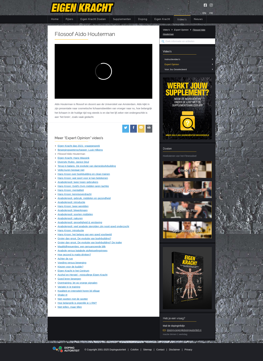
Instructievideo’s (172, 59)
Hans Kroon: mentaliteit (71, 190)
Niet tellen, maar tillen (70, 306)
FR (211, 13)
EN (204, 13)
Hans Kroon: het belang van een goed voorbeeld (85, 234)
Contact (160, 349)
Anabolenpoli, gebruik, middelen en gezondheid (84, 198)
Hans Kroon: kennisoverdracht (75, 194)
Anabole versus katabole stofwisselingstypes (83, 250)
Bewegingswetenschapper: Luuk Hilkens (80, 149)
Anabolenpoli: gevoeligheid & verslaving (80, 222)
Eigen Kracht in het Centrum (73, 270)
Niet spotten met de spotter (73, 298)
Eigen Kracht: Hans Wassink (74, 157)
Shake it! (62, 294)
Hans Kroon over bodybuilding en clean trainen (84, 174)
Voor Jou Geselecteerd (176, 69)
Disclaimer (174, 349)
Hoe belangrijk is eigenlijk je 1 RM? (77, 302)
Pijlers (69, 19)
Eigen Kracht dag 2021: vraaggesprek (79, 145)
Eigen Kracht (162, 19)
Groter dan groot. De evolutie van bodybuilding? (84, 238)
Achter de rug (65, 258)
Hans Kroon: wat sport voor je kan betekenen (83, 178)
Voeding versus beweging (72, 262)
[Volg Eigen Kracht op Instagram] (211, 5)
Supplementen (122, 19)
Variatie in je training (69, 286)
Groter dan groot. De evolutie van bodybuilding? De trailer (90, 242)
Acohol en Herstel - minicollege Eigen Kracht (83, 274)
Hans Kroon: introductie (71, 230)
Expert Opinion (181, 30)
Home (55, 19)
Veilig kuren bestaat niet (71, 170)
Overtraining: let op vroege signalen (77, 282)
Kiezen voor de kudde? (70, 266)
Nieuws (198, 19)
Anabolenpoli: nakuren (70, 218)
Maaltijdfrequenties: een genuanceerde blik (82, 246)
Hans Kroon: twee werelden (73, 206)
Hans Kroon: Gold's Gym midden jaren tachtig (83, 186)
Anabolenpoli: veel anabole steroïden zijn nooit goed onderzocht (93, 226)
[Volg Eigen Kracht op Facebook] (205, 5)
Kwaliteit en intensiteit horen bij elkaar (79, 290)
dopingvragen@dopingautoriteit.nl (184, 330)
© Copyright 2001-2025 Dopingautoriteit (105, 349)
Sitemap (147, 349)
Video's (182, 19)
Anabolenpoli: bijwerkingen (73, 210)
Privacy (188, 349)
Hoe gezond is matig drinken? (74, 254)
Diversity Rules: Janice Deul (73, 161)
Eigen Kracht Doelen (93, 19)
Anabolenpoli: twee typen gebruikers (78, 182)
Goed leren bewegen (69, 278)
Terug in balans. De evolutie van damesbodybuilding (87, 165)
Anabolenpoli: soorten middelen (75, 214)
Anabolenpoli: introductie (71, 202)
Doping (142, 19)
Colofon (134, 349)
